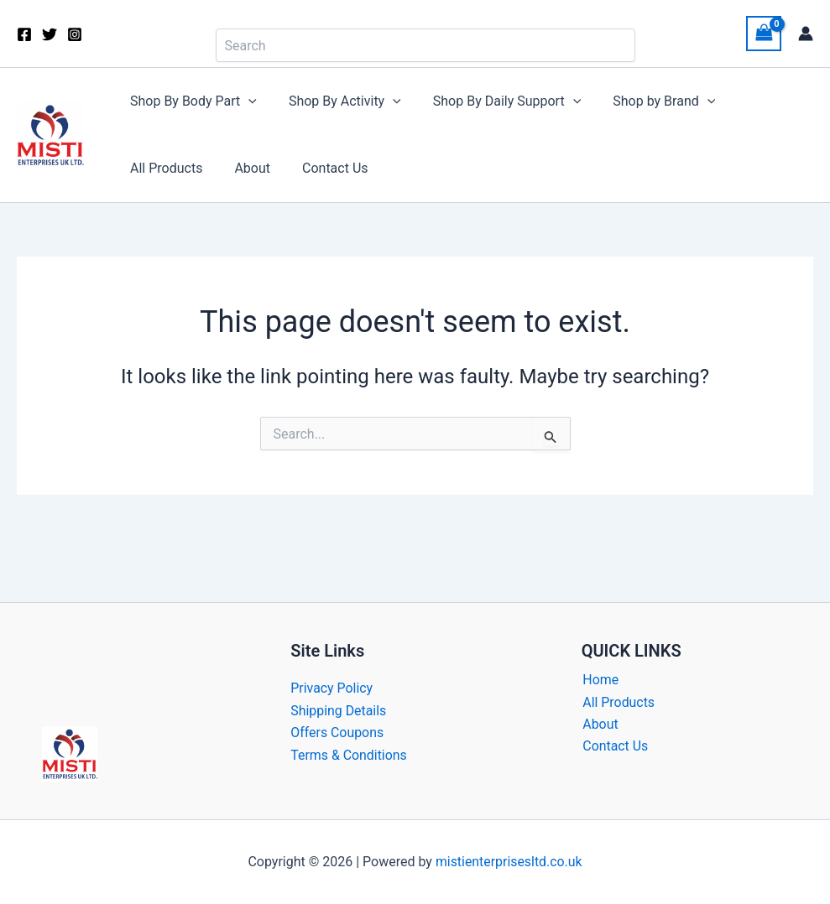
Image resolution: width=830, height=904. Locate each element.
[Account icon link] (805, 33)
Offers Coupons (337, 732)
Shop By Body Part (191, 101)
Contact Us (224, 168)
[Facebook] (24, 34)
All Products (760, 101)
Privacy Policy (331, 688)
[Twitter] (49, 34)
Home (600, 680)
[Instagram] (74, 34)
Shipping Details (338, 711)
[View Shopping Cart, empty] (763, 33)
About (146, 168)
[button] (246, 101)
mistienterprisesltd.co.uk (508, 862)
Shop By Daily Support (494, 101)
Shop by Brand (646, 101)
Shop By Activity (337, 101)
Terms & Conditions (349, 755)
